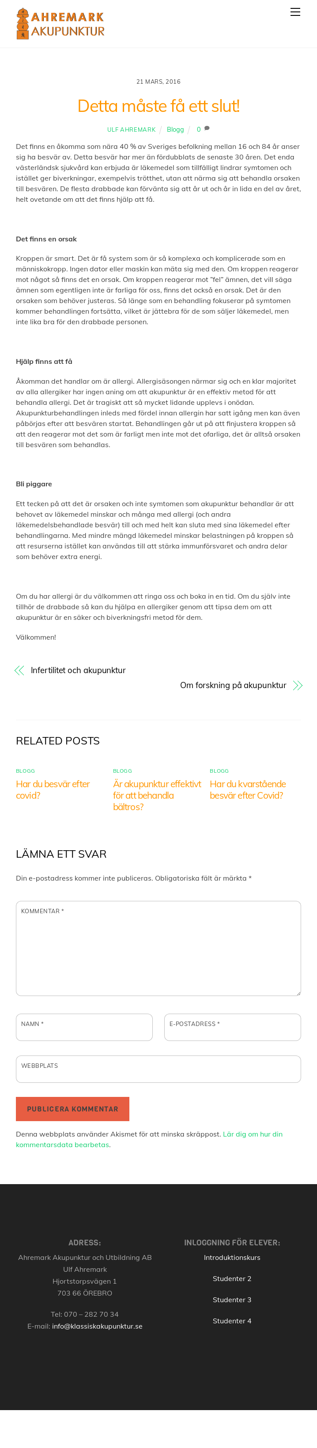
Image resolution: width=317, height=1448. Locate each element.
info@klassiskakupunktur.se (97, 1326)
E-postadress (195, 1023)
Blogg (175, 129)
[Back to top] (286, 1431)
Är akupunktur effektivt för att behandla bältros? (157, 795)
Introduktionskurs (232, 1257)
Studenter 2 (232, 1278)
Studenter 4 (232, 1320)
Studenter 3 (232, 1299)
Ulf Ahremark (131, 129)
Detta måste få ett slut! (158, 105)
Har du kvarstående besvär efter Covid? (248, 789)
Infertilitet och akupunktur (78, 670)
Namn (32, 1023)
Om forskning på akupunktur (233, 685)
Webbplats (39, 1065)
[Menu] (295, 12)
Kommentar (42, 911)
